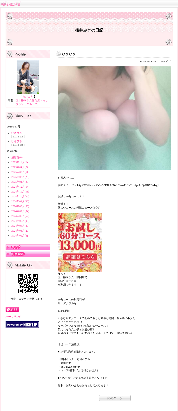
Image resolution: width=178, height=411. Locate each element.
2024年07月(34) (20, 211)
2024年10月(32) (20, 196)
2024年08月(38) (20, 206)
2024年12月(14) (20, 186)
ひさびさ (16, 133)
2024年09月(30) (20, 201)
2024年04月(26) (20, 225)
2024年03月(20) (20, 230)
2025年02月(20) (20, 177)
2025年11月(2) (19, 162)
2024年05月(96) (20, 220)
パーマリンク (14, 316)
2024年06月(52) (20, 216)
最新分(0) (16, 157)
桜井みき (27, 96)
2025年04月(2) (19, 167)
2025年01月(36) (20, 181)
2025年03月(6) (19, 172)
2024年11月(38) (20, 191)
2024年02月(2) (19, 235)
